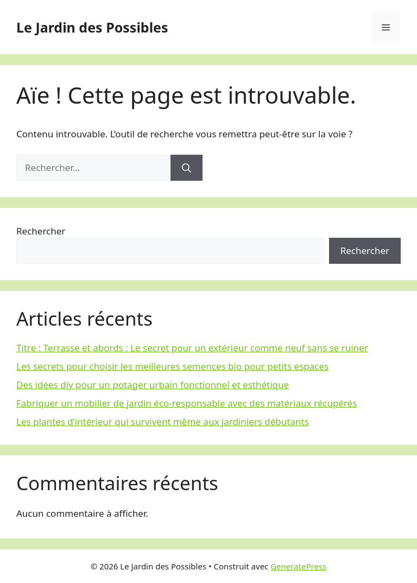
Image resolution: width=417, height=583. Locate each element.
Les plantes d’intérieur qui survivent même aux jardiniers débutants (162, 421)
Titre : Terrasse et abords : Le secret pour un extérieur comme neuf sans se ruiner (192, 347)
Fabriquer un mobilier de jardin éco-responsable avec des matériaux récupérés (186, 403)
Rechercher (40, 231)
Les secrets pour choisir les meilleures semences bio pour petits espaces (172, 366)
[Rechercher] (186, 168)
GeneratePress (298, 566)
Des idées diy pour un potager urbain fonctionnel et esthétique (152, 384)
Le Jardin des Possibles (92, 27)
